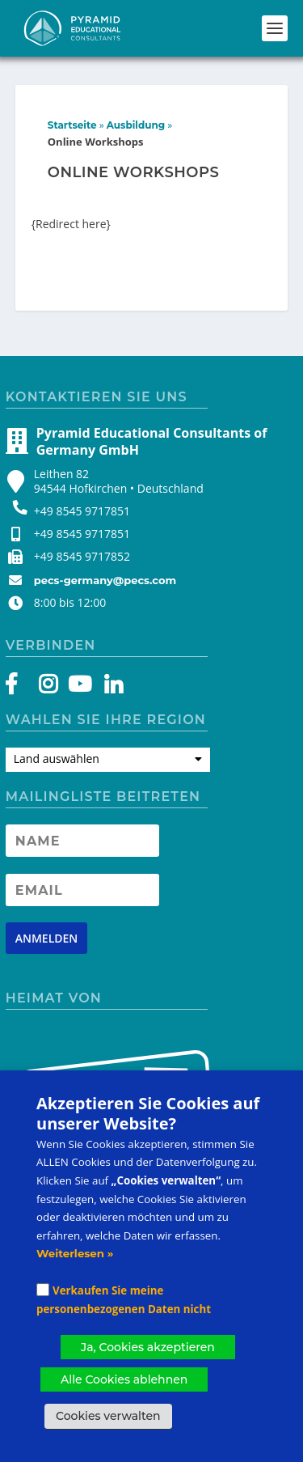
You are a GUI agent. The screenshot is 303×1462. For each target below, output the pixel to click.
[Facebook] (19, 687)
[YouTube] (77, 687)
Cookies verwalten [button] (108, 1416)
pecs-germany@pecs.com (105, 580)
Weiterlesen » (74, 1253)
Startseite (72, 125)
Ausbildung (136, 125)
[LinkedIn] (105, 687)
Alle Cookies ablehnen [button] (124, 1379)
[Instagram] (48, 687)
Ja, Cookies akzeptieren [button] (148, 1347)
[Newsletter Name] (82, 840)
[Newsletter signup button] (47, 938)
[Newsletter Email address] (82, 890)
